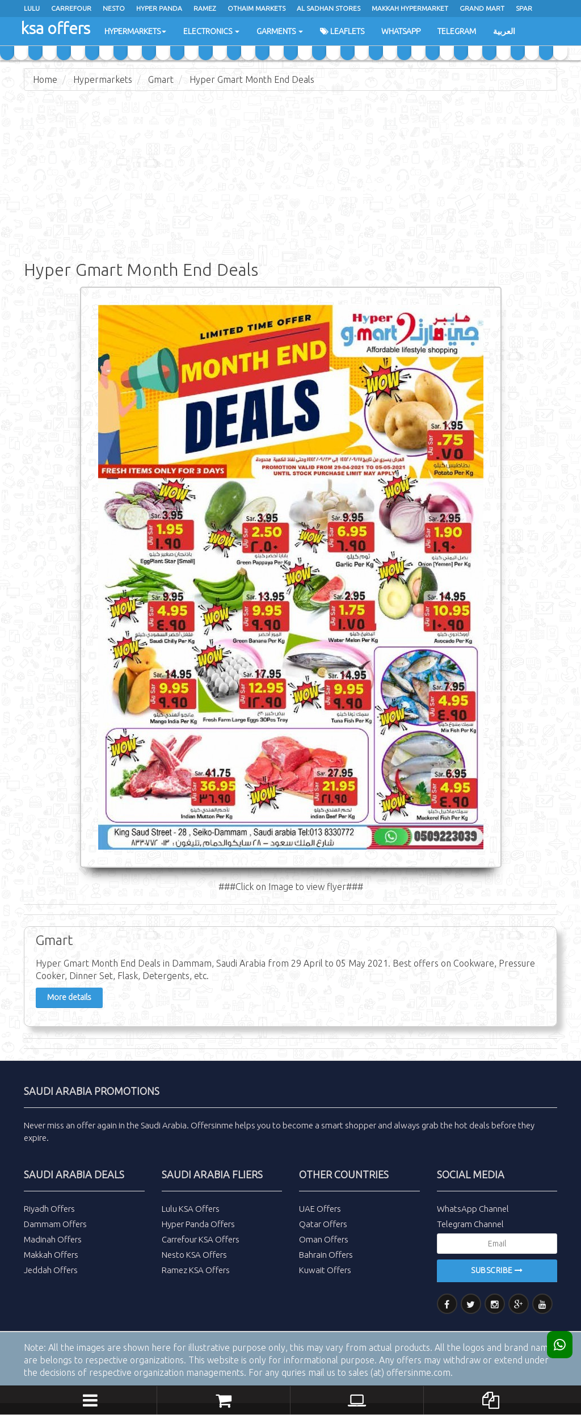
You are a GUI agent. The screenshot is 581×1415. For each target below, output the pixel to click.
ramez (204, 8)
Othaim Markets (256, 8)
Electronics (211, 31)
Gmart (161, 79)
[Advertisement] (290, 181)
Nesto (114, 8)
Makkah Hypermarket (410, 8)
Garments (279, 31)
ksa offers (55, 28)
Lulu (32, 8)
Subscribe (497, 1270)
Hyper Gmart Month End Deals (252, 79)
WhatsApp (400, 31)
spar (524, 8)
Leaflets (342, 31)
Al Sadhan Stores (328, 8)
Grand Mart (482, 8)
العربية (504, 31)
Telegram (456, 31)
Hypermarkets (135, 31)
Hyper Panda (159, 8)
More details (69, 997)
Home (45, 79)
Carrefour (71, 8)
